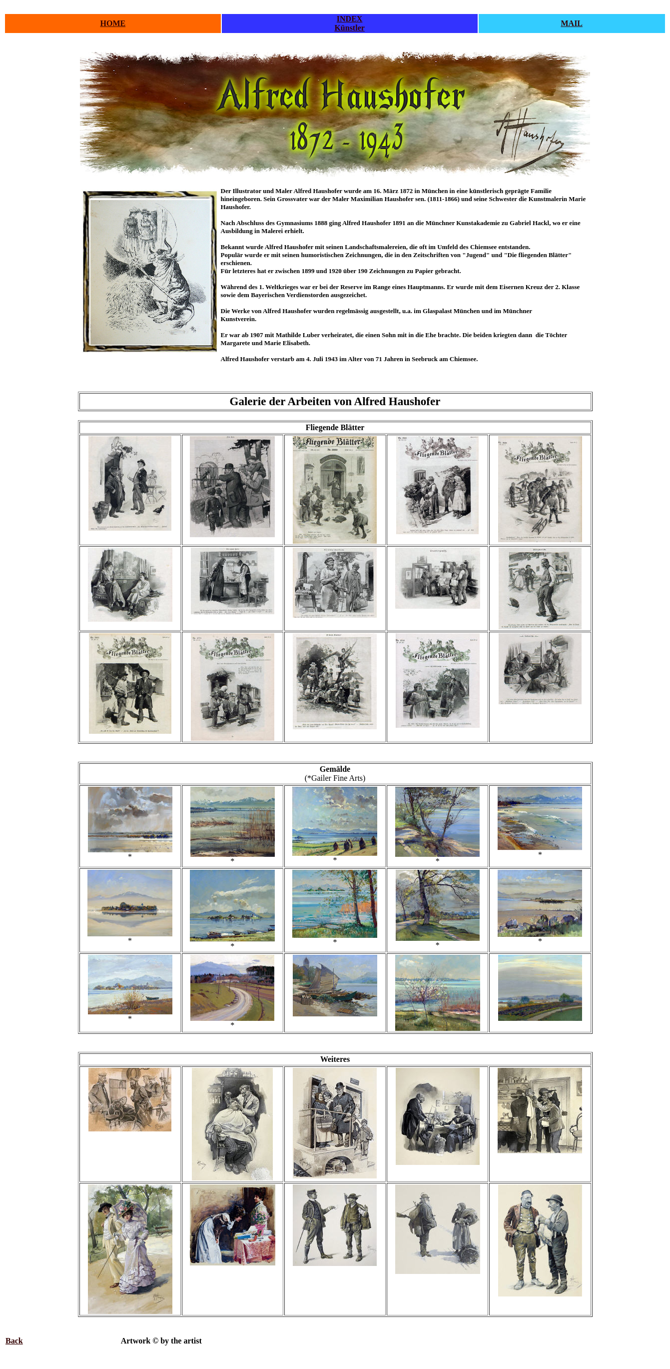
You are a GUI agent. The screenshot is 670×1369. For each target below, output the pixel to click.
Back (14, 1340)
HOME (113, 23)
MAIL (572, 23)
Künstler (349, 28)
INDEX (350, 19)
